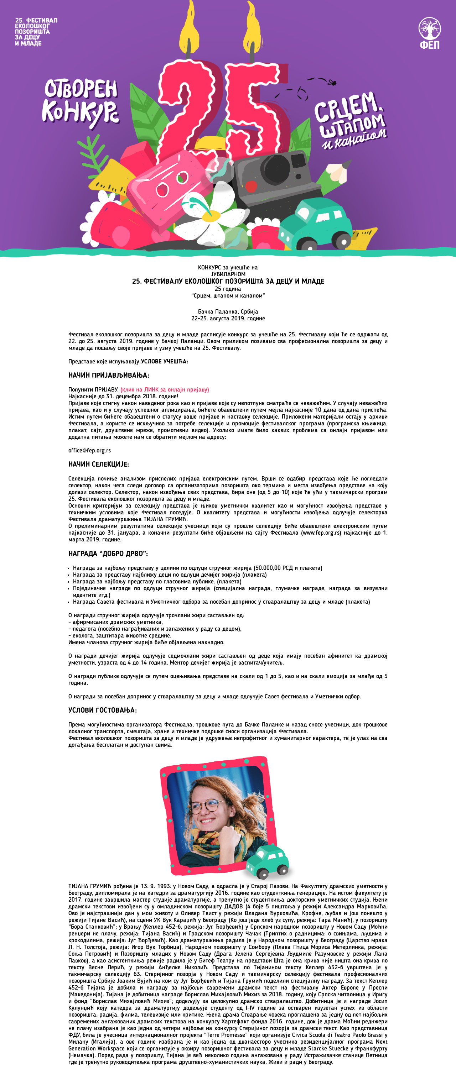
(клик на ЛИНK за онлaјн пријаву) (164, 390)
